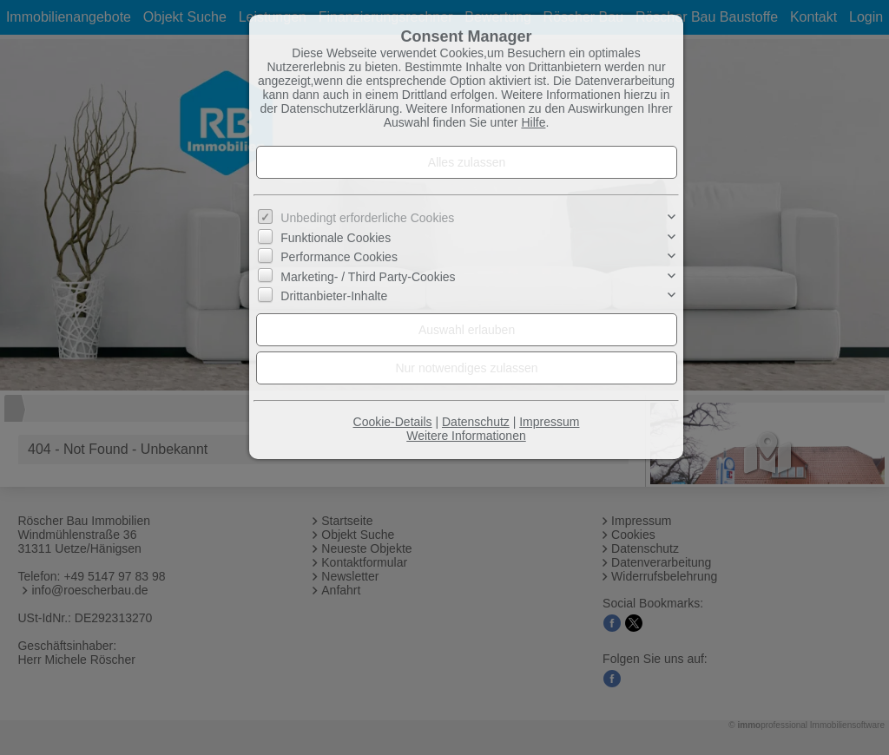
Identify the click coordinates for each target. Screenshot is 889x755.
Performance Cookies (339, 257)
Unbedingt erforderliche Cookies (367, 218)
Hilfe (533, 122)
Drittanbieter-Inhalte (333, 296)
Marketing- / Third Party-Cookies (367, 276)
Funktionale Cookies (335, 238)
